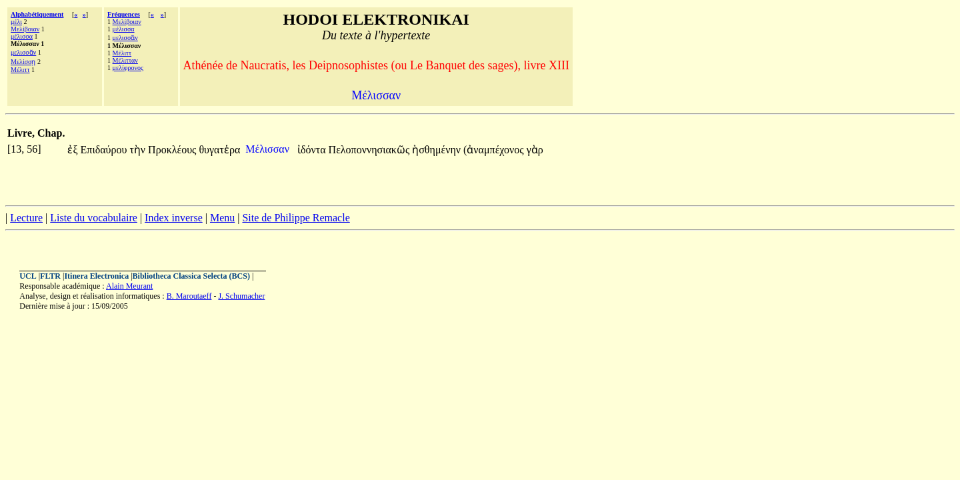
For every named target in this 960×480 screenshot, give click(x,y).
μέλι (16, 21)
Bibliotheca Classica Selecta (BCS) (191, 276)
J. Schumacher (241, 296)
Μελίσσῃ (23, 61)
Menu (222, 217)
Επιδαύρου (105, 149)
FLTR (50, 276)
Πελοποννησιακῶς (371, 149)
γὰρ (535, 149)
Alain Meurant (129, 286)
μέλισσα (22, 36)
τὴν (138, 149)
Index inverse (174, 217)
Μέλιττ (20, 69)
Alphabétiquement (37, 14)
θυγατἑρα (219, 149)
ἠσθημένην (437, 149)
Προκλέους (173, 149)
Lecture (26, 217)
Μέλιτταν (125, 60)
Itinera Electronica (96, 276)
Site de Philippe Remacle (295, 217)
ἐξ (73, 149)
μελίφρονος (128, 67)
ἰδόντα (313, 149)
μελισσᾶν (23, 52)
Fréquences (123, 14)
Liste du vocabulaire (93, 217)
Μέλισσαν (268, 149)
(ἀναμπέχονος (495, 149)
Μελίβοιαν (25, 29)
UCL (27, 276)
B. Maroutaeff (189, 296)
